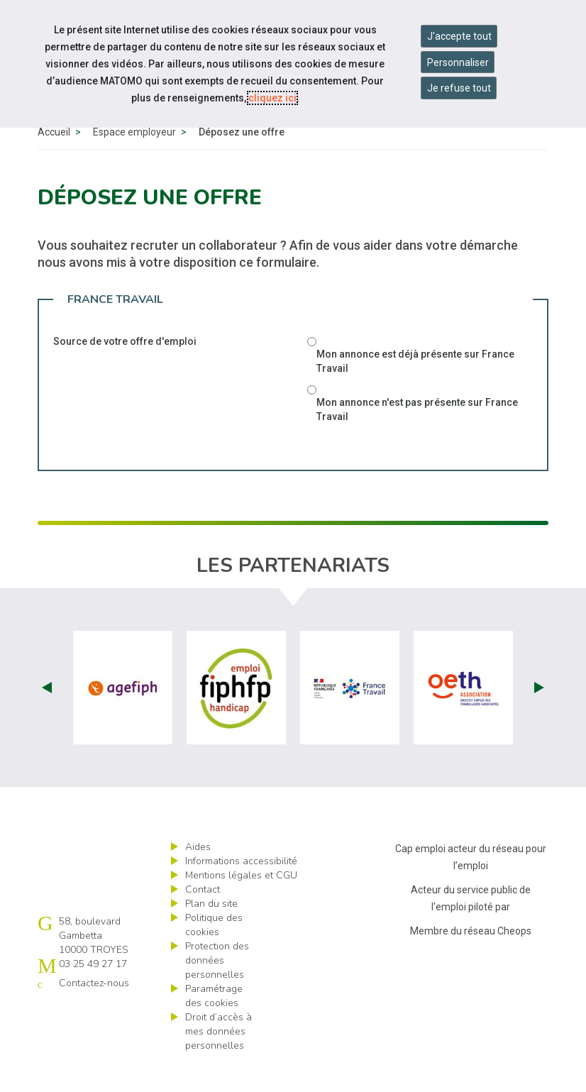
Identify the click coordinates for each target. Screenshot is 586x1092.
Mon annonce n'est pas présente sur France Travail (417, 438)
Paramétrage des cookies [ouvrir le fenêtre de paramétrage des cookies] (214, 1024)
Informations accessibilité (241, 889)
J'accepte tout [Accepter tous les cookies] (459, 36)
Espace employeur (134, 160)
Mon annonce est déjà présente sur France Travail (415, 389)
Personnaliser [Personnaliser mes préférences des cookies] (458, 62)
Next (539, 716)
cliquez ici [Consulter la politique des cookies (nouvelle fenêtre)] (272, 98)
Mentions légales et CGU (241, 903)
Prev (47, 716)
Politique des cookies (214, 953)
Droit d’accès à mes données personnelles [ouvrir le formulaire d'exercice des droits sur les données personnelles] (218, 1060)
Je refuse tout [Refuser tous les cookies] (459, 88)
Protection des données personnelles (217, 989)
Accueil (54, 160)
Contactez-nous (94, 1011)
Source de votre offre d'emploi (125, 369)
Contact (202, 918)
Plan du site (211, 932)
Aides (198, 875)
